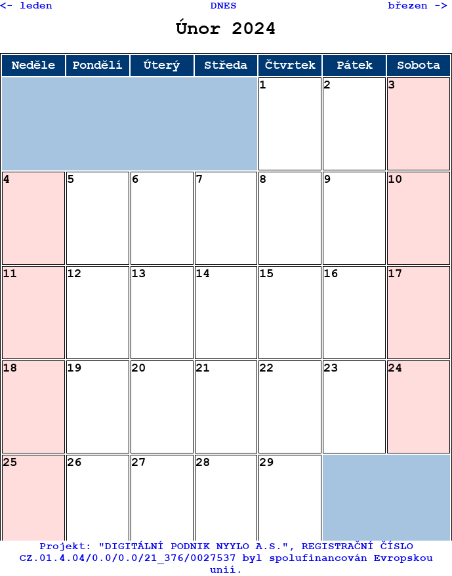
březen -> (417, 6)
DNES (224, 6)
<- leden (26, 6)
